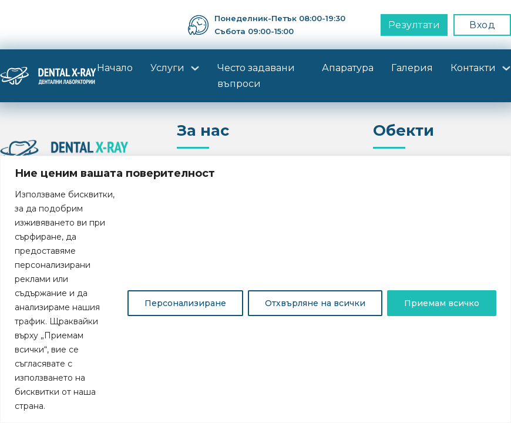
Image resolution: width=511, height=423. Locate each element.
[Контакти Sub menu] (506, 68)
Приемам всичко (441, 303)
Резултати (414, 25)
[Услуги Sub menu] (195, 68)
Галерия (412, 67)
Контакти (473, 67)
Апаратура (348, 67)
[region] (255, 289)
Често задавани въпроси (256, 75)
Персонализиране (185, 303)
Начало (115, 67)
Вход (482, 25)
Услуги (167, 67)
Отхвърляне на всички (315, 303)
